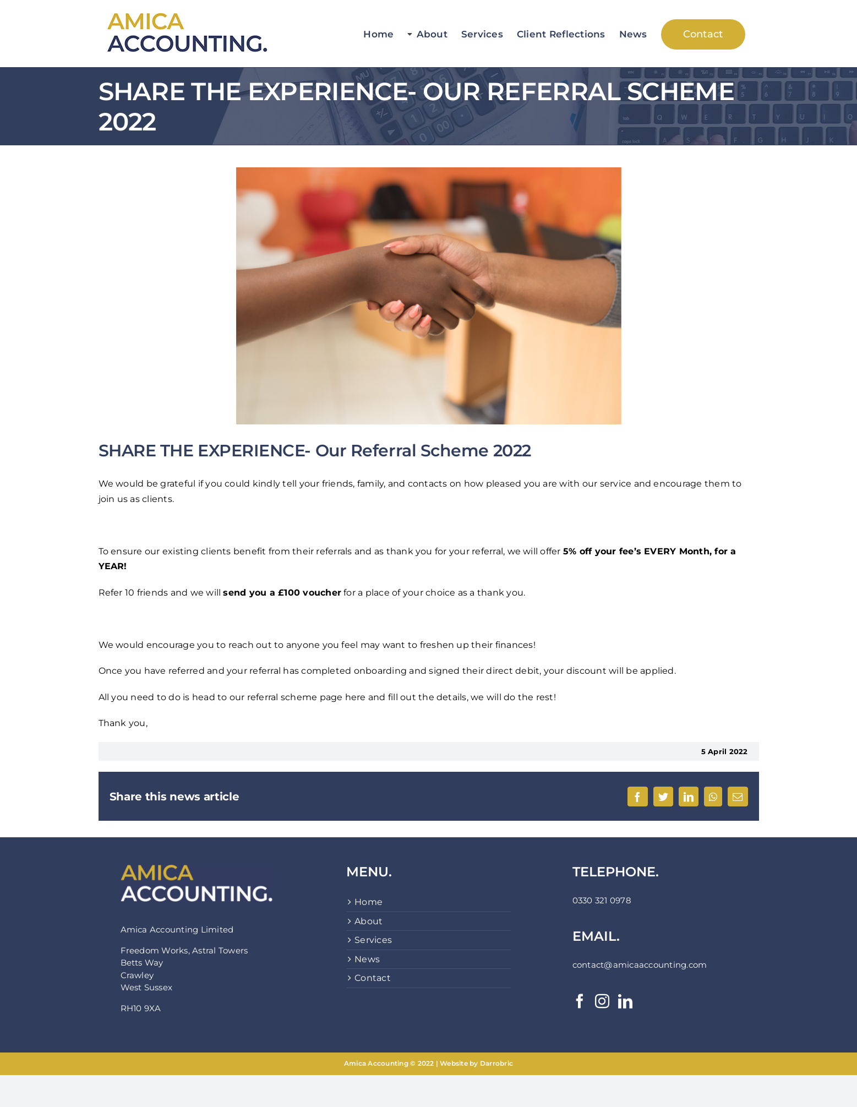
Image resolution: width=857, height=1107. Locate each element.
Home (368, 902)
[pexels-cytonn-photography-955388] (428, 295)
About (368, 921)
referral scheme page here (306, 697)
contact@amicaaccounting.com (639, 964)
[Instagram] (602, 1001)
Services (373, 940)
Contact (372, 978)
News (367, 959)
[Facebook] (579, 1001)
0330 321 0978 (601, 900)
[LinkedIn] (625, 1001)
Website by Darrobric (476, 1063)
